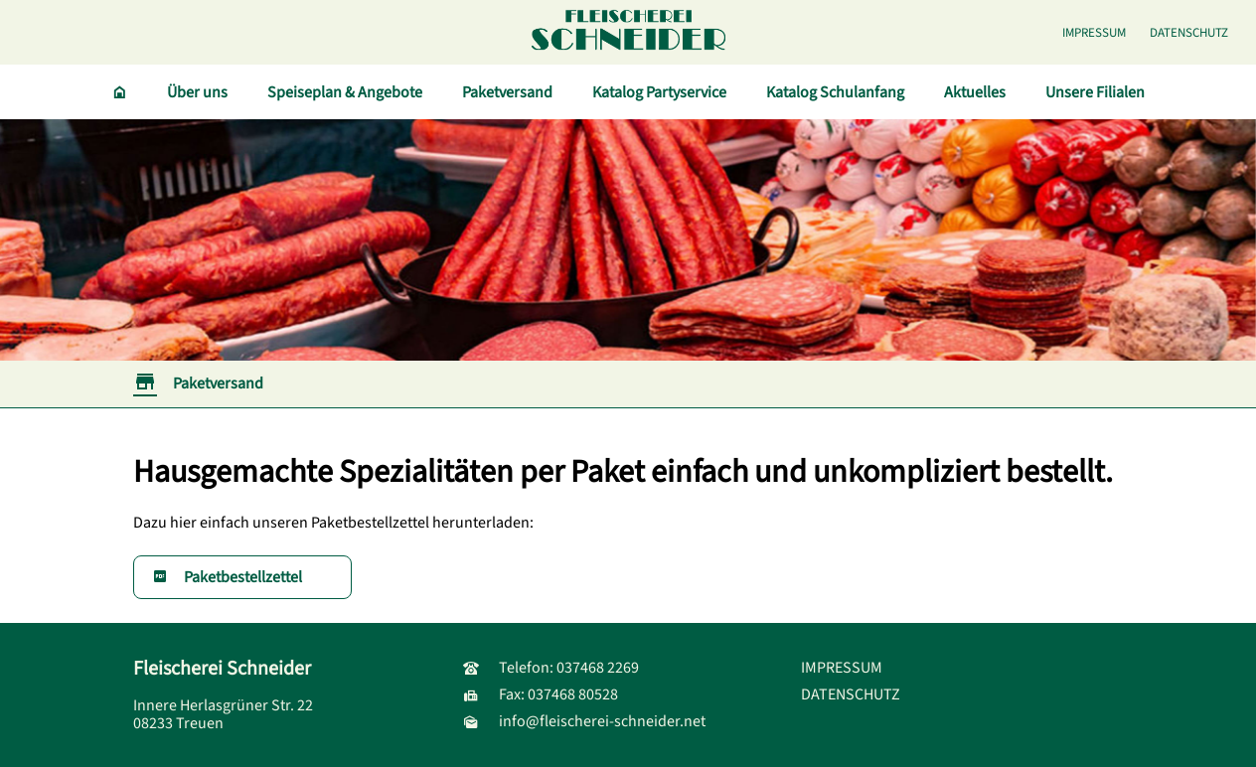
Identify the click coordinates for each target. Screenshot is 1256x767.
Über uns (197, 92)
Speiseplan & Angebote (344, 92)
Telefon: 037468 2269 (551, 668)
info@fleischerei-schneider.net (584, 721)
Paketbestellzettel (227, 577)
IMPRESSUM (1094, 33)
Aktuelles (975, 92)
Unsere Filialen (1095, 92)
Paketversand (507, 92)
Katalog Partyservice (659, 92)
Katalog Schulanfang (835, 92)
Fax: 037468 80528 (540, 694)
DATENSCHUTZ (1189, 33)
